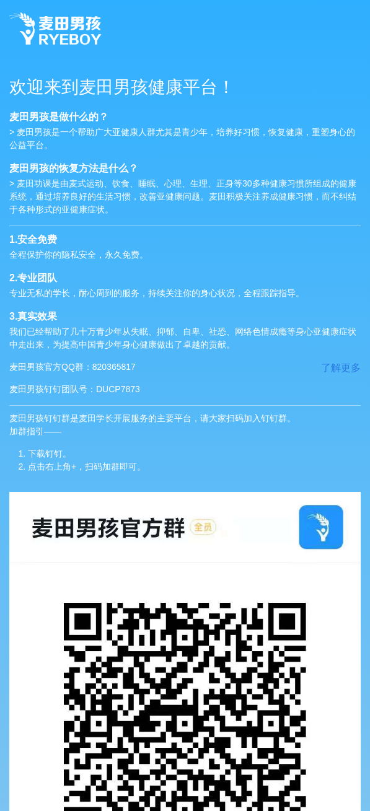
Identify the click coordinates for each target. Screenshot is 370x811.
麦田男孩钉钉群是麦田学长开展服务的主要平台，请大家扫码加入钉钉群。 (185, 443)
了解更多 (341, 367)
